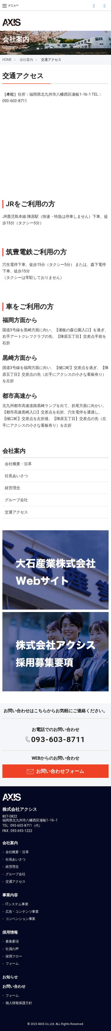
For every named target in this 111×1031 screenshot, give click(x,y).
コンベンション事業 (20, 919)
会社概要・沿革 (18, 464)
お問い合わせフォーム (60, 771)
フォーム (12, 963)
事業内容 (10, 895)
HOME (7, 60)
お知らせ (10, 977)
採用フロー (13, 956)
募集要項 (12, 941)
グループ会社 (16, 500)
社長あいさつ (16, 476)
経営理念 (12, 488)
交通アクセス (16, 512)
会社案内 (26, 60)
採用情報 (10, 932)
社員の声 (12, 949)
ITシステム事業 (16, 904)
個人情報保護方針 (18, 1003)
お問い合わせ (13, 986)
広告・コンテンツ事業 (22, 911)
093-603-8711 (58, 739)
